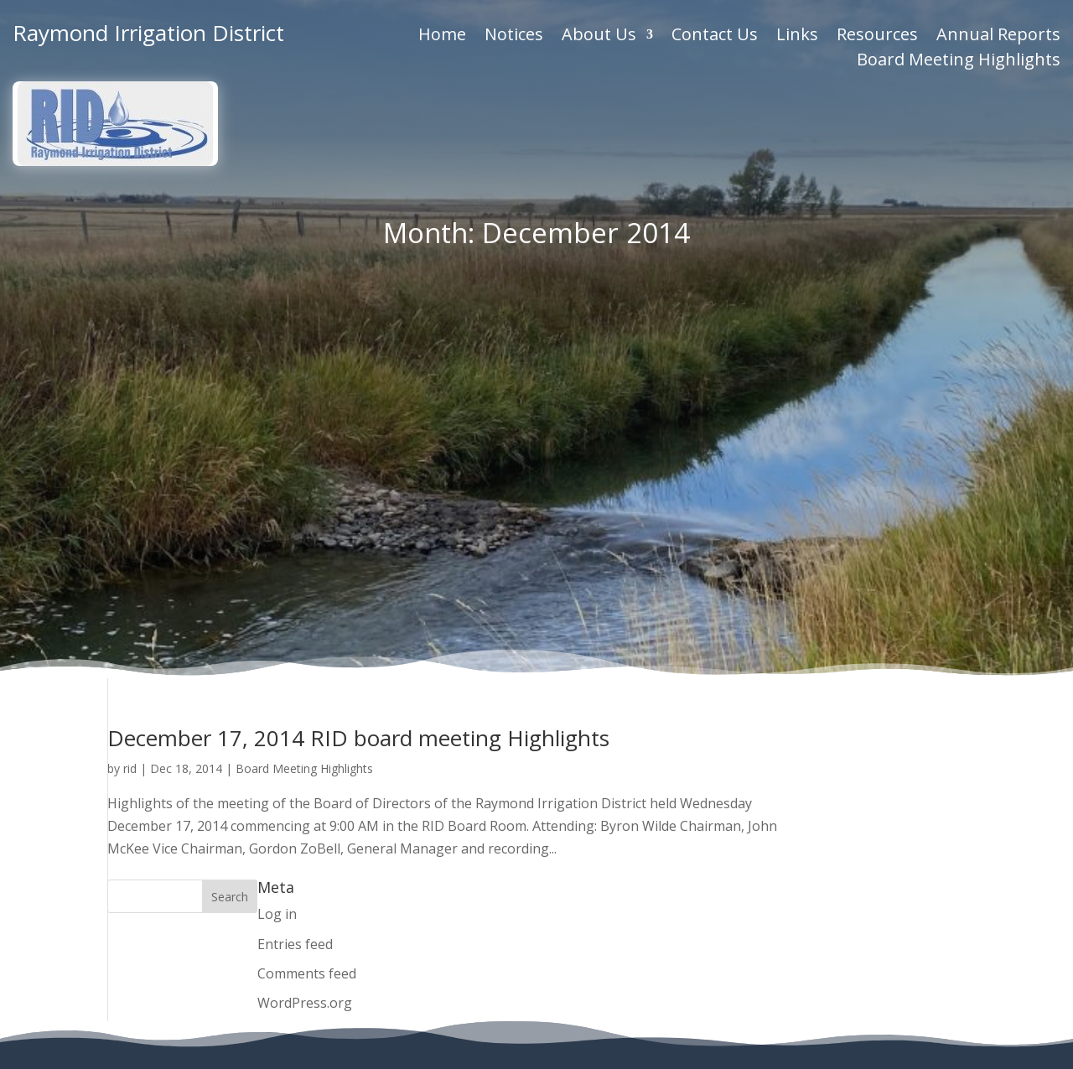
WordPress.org (304, 624)
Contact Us (714, 37)
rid (130, 390)
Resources (877, 37)
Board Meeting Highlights (958, 62)
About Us (599, 37)
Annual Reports (998, 37)
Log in (277, 536)
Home (442, 37)
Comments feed (306, 595)
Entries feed (295, 566)
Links (797, 37)
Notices (514, 37)
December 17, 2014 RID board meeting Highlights (358, 360)
